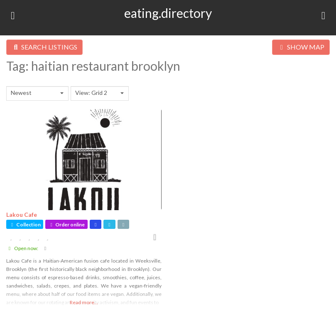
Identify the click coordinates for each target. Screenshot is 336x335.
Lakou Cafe (21, 214)
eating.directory (168, 12)
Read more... (84, 302)
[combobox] (37, 93)
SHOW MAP (300, 47)
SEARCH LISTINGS (44, 47)
